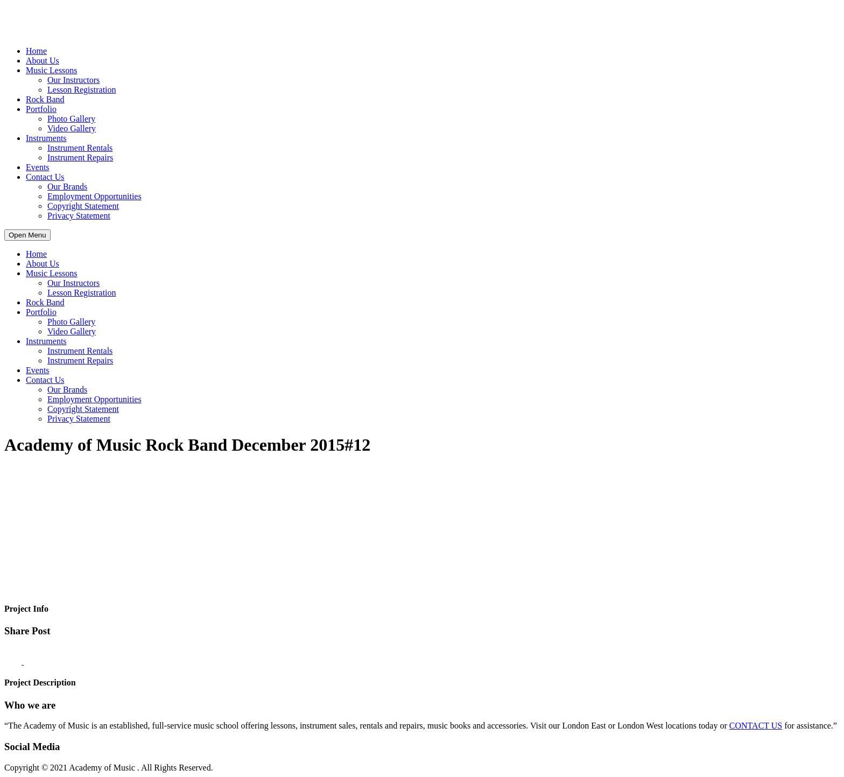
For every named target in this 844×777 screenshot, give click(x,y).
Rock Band (45, 99)
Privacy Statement (78, 215)
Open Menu (27, 235)
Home (36, 50)
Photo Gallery (71, 118)
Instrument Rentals (79, 147)
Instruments (46, 138)
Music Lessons (52, 70)
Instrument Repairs (80, 157)
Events (38, 167)
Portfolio (41, 109)
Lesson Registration (81, 89)
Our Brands (67, 186)
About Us (42, 60)
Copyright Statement (83, 206)
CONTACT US (755, 725)
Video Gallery (71, 128)
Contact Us (45, 176)
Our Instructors (73, 80)
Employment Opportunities (94, 196)
